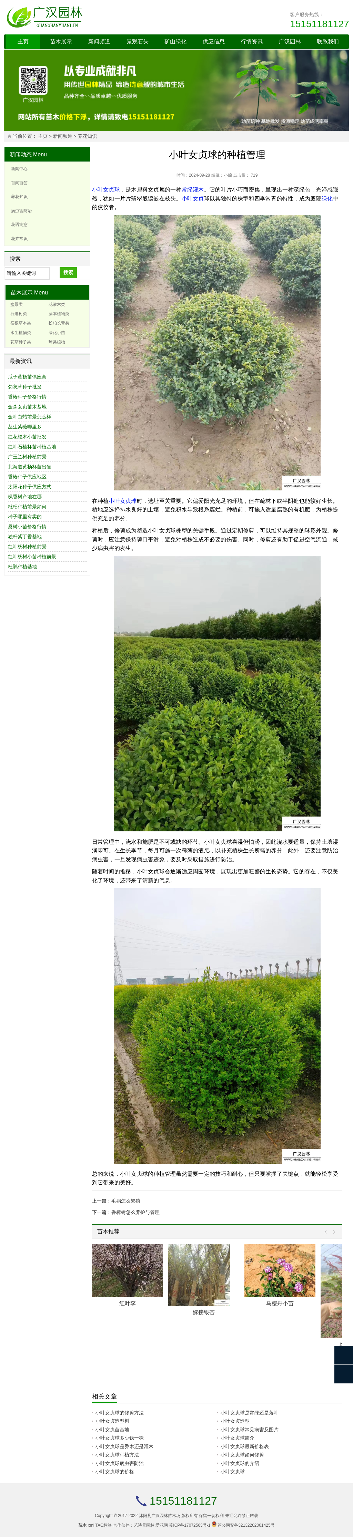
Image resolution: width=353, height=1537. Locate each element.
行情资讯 (252, 41)
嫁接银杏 (204, 1312)
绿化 (327, 198)
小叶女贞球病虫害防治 (119, 1463)
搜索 (68, 272)
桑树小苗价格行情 (27, 526)
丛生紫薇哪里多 (25, 426)
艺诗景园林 (144, 1525)
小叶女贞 (193, 198)
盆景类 (16, 304)
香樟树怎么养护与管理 (135, 1212)
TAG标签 (103, 1525)
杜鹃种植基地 (22, 566)
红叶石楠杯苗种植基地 (32, 446)
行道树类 (18, 313)
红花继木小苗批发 (27, 436)
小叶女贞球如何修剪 (242, 1454)
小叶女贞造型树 (112, 1421)
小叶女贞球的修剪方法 (119, 1412)
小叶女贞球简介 (237, 1438)
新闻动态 (21, 154)
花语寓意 (19, 224)
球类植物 (57, 342)
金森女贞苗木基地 (27, 406)
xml (91, 1525)
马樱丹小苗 (280, 1303)
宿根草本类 (20, 323)
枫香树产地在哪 (25, 496)
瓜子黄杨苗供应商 (27, 377)
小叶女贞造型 (235, 1421)
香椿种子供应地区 (27, 476)
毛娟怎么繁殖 (125, 1201)
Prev (327, 1232)
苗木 (82, 1525)
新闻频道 (99, 41)
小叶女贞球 (106, 190)
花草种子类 (20, 342)
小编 (228, 175)
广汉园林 (290, 41)
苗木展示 (61, 41)
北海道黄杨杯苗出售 (29, 466)
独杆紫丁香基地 (25, 536)
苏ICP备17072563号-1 (189, 1525)
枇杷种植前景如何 (27, 506)
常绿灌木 (193, 190)
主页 (23, 41)
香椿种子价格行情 (27, 396)
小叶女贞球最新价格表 (245, 1446)
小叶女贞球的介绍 (240, 1463)
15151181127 (319, 24)
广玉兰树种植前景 (27, 456)
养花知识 (87, 136)
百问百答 (19, 182)
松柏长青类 (59, 323)
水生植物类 (20, 332)
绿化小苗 (57, 332)
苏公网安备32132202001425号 (246, 1525)
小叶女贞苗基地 (112, 1429)
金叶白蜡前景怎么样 (29, 416)
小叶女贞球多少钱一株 (119, 1438)
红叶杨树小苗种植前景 (32, 556)
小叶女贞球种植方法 (117, 1454)
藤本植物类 (59, 313)
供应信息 (214, 41)
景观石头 (138, 41)
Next (332, 1232)
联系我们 (328, 41)
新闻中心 (19, 168)
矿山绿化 (175, 41)
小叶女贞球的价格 (114, 1471)
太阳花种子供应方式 (29, 486)
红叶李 (127, 1303)
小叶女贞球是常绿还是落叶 (250, 1412)
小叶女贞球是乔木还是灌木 (124, 1446)
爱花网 (161, 1525)
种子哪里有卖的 (25, 516)
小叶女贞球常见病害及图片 (250, 1429)
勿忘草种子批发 (25, 387)
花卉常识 (19, 238)
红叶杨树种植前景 (27, 546)
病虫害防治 (21, 210)
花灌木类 (57, 304)
